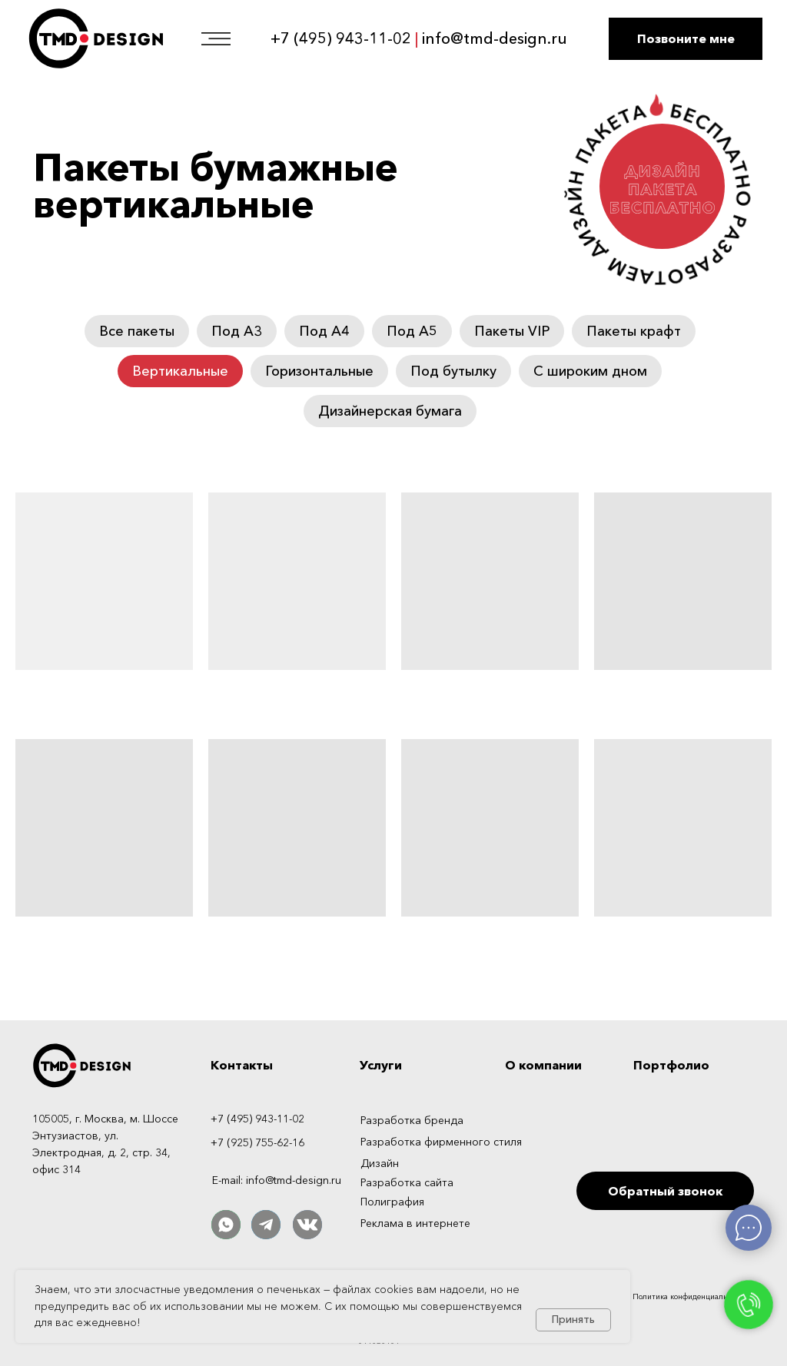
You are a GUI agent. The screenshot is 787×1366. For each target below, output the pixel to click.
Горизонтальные (319, 371)
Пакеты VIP (512, 331)
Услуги (381, 1065)
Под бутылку (453, 371)
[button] (685, 39)
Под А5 (412, 331)
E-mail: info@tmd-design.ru (276, 1180)
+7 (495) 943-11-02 (341, 38)
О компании (543, 1065)
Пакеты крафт (633, 331)
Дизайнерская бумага (390, 411)
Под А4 (324, 331)
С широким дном (590, 371)
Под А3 (236, 331)
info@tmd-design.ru (494, 38)
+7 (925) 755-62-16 (257, 1142)
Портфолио (671, 1065)
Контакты (242, 1065)
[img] (678, 1328)
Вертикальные (180, 371)
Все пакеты (136, 331)
